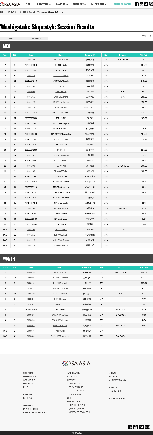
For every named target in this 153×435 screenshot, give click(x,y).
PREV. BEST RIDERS (78, 391)
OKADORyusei (61, 230)
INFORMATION (100, 4)
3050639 (31, 278)
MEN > (12, 38)
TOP (28, 4)
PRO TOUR (44, 4)
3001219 (31, 107)
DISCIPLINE (28, 384)
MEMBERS (79, 4)
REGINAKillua (61, 107)
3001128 (31, 102)
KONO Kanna (60, 299)
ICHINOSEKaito (61, 235)
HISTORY (71, 380)
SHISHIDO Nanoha (60, 278)
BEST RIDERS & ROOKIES (35, 412)
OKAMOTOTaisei (61, 171)
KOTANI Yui (60, 304)
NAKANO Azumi (60, 283)
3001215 (31, 245)
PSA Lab (113, 387)
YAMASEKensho (61, 97)
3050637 (31, 299)
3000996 (31, 92)
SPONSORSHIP (74, 394)
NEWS (112, 373)
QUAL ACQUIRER (76, 409)
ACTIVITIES (116, 391)
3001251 (31, 235)
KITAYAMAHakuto (60, 76)
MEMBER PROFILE (31, 409)
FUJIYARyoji (61, 166)
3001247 (31, 155)
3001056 (31, 97)
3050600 (31, 336)
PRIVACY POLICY (117, 380)
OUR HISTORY (75, 384)
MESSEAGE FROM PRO (79, 412)
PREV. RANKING (76, 387)
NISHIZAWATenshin (61, 240)
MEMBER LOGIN (122, 4)
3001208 (31, 171)
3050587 (31, 304)
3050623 (31, 320)
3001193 (31, 230)
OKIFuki (61, 86)
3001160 (31, 86)
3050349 (31, 294)
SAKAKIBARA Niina (60, 315)
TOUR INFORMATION (27, 11)
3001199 (31, 208)
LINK (69, 398)
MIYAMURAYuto (61, 60)
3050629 (31, 272)
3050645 (31, 283)
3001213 (31, 240)
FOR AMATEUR (74, 402)
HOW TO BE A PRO (77, 405)
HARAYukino (60, 331)
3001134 (31, 60)
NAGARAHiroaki (61, 245)
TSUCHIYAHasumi (61, 155)
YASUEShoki (60, 92)
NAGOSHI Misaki (60, 325)
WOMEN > (36, 38)
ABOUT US (72, 377)
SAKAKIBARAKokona (60, 336)
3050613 (31, 315)
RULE (25, 387)
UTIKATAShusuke (61, 208)
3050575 (31, 331)
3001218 (31, 76)
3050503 (31, 325)
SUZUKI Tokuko (60, 294)
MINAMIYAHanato (61, 102)
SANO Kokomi (60, 272)
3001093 (31, 166)
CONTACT (114, 377)
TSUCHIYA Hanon (60, 320)
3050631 (31, 288)
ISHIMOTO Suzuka (60, 288)
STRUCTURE (29, 380)
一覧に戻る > (147, 35)
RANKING (62, 4)
